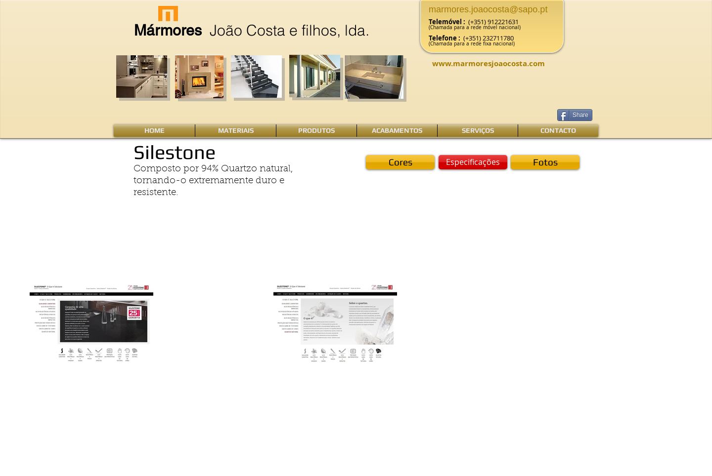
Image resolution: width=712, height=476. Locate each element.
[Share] (574, 115)
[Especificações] (473, 162)
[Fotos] (545, 162)
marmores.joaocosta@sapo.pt (488, 9)
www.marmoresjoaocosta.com (488, 63)
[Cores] (400, 162)
